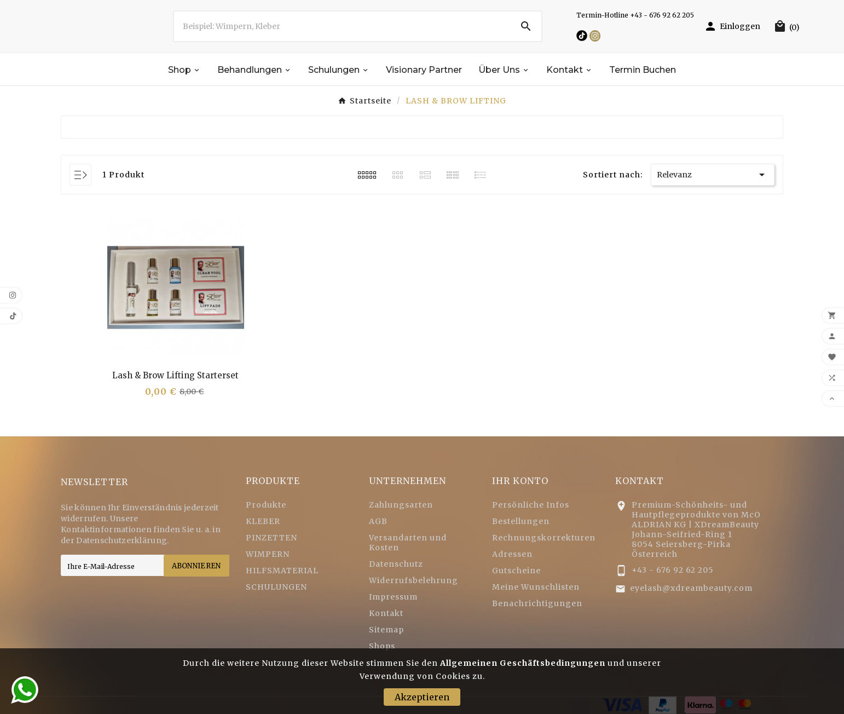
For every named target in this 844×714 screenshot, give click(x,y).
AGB (378, 521)
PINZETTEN (271, 538)
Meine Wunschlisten (536, 587)
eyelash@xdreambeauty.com (691, 588)
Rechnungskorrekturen (544, 538)
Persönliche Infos (530, 505)
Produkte (266, 505)
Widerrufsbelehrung (413, 580)
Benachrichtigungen (537, 603)
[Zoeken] (342, 26)
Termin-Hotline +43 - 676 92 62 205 (635, 15)
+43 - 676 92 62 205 (673, 570)
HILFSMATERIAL (282, 570)
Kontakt (386, 613)
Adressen (512, 554)
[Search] (526, 26)
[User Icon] (732, 26)
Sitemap (386, 630)
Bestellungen (521, 521)
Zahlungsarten (401, 505)
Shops (382, 646)
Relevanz (712, 174)
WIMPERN (268, 554)
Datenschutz (396, 564)
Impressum (393, 597)
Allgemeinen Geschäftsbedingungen (522, 663)
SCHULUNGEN (276, 587)
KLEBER (263, 521)
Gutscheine (516, 570)
